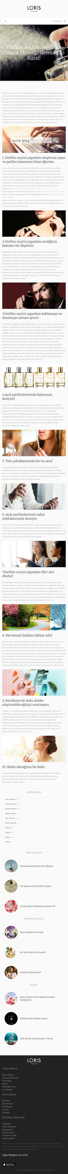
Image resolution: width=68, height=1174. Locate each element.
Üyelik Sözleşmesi (9, 1126)
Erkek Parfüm (10, 809)
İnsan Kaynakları (8, 1138)
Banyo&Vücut (7, 1104)
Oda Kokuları (7, 1106)
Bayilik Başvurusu (9, 1086)
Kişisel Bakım (10, 813)
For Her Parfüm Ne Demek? (33, 952)
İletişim (5, 1083)
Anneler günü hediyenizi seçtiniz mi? (37, 906)
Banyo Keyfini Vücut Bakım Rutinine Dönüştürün (37, 998)
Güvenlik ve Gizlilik (9, 1135)
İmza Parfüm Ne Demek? (32, 932)
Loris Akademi (7, 1089)
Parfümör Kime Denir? (30, 972)
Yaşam (7, 832)
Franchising (6, 1081)
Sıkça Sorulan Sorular (10, 1078)
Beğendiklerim (7, 1129)
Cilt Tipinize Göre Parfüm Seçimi (35, 886)
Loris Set (5, 1109)
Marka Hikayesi (8, 1075)
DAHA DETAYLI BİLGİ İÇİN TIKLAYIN (27, 188)
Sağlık (7, 837)
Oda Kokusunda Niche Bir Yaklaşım (36, 866)
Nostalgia (5, 1112)
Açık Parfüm (10, 799)
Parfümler (6, 1101)
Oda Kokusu (10, 818)
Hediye (8, 828)
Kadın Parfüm (11, 804)
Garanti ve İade (8, 1132)
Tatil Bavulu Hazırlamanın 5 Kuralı (36, 1038)
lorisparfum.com (33, 1170)
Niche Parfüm (10, 823)
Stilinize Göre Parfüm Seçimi (33, 1018)
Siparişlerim (6, 1124)
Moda (7, 842)
